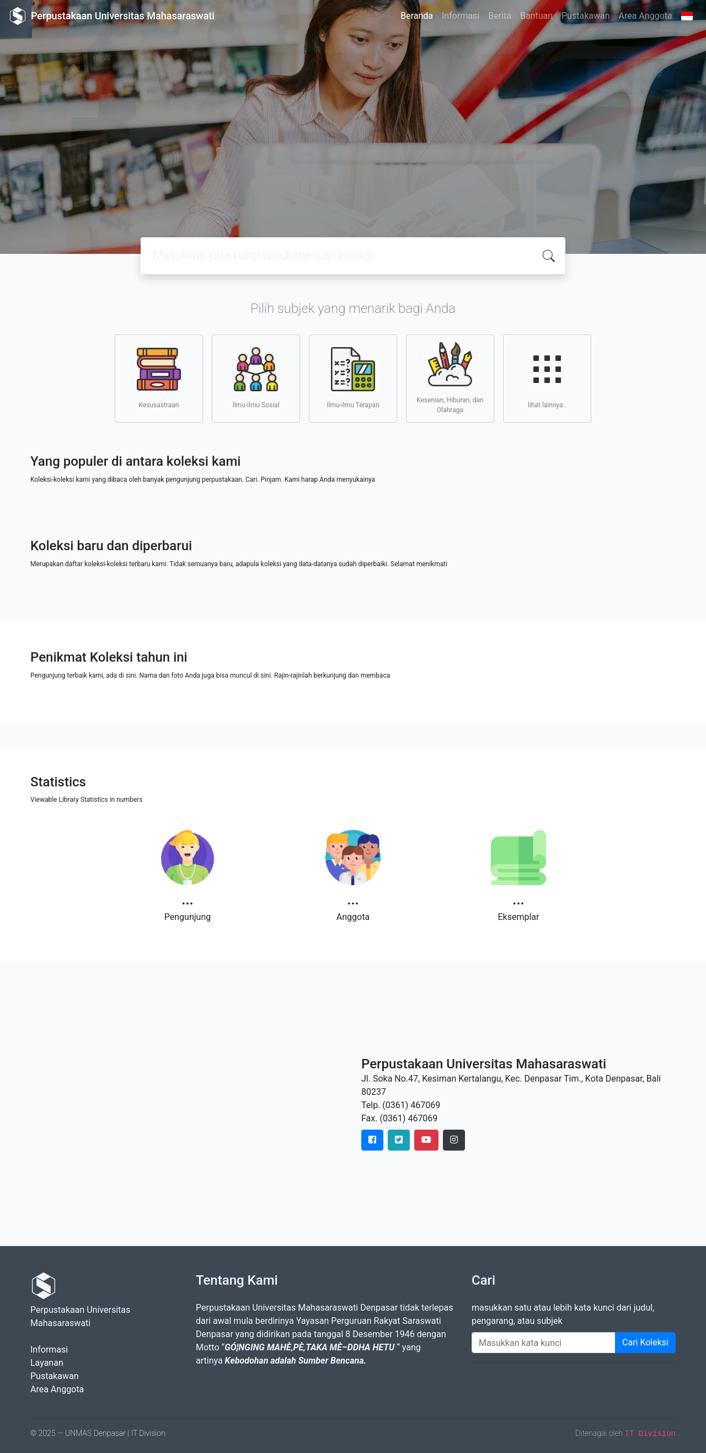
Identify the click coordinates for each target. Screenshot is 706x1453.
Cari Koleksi (645, 1342)
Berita (499, 15)
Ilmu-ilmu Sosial (255, 378)
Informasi (460, 15)
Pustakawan (585, 15)
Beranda (416, 15)
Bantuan (536, 15)
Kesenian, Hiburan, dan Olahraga (449, 378)
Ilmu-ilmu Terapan (353, 378)
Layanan (46, 1363)
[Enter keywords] (544, 1342)
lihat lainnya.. (547, 378)
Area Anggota (645, 15)
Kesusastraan (159, 378)
